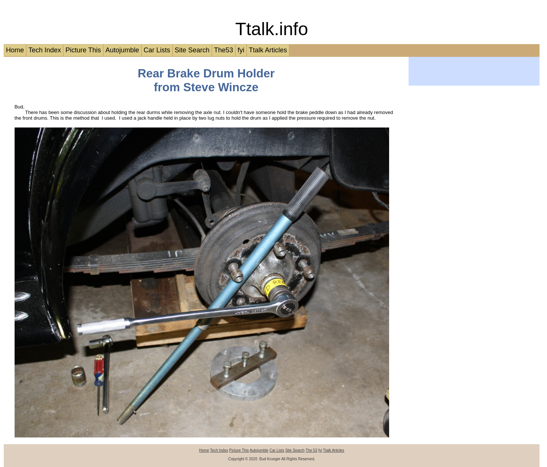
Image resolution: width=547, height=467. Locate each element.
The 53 (311, 450)
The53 (223, 50)
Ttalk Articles (268, 50)
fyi (241, 50)
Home (15, 50)
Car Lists (157, 50)
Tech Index (44, 50)
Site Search (192, 50)
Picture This (83, 50)
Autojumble (122, 50)
